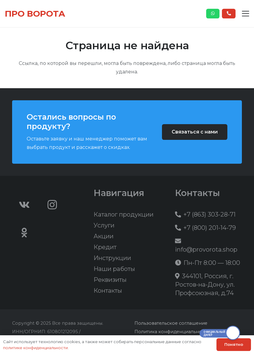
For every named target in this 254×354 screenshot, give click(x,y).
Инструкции (112, 258)
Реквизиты (110, 279)
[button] (245, 13)
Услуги (104, 225)
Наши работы (114, 268)
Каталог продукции (123, 214)
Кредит (105, 247)
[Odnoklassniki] (24, 232)
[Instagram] (52, 205)
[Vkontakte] (24, 205)
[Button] (213, 13)
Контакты (108, 290)
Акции (104, 236)
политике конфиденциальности (35, 347)
